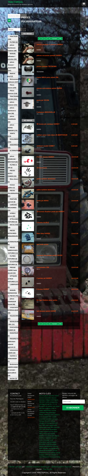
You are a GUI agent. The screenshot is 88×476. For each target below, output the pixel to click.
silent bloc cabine (54, 395)
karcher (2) (13, 378)
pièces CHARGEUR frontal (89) (12, 301)
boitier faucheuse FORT (31, 395)
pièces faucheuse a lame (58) (12, 110)
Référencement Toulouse (61, 467)
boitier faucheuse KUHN (31, 403)
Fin (60, 38)
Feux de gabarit (43, 395)
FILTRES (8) (14, 42)
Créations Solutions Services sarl (37, 467)
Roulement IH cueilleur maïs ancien (49, 406)
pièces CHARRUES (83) (12, 119)
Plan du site (47, 469)
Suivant (54, 38)
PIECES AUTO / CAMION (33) (12, 173)
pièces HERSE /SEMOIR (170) (12, 127)
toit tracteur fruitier (55, 457)
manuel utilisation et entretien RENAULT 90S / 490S (48, 423)
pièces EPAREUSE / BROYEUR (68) (13, 159)
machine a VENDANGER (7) (12, 358)
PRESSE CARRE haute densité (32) (12, 270)
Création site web (15, 467)
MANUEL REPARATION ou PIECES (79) (13, 293)
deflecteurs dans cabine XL (52, 414)
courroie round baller (45, 398)
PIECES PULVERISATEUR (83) (13, 193)
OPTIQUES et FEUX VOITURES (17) (13, 278)
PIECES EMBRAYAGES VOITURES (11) (13, 250)
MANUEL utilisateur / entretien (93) (12, 56)
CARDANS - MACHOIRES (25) (13, 207)
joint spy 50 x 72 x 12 (51, 404)
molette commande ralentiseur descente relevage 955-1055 (48, 419)
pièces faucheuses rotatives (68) (12, 48)
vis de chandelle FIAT (45, 417)
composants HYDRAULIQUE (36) (13, 310)
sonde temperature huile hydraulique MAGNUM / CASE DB (47, 442)
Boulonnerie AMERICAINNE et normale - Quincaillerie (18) (13, 370)
